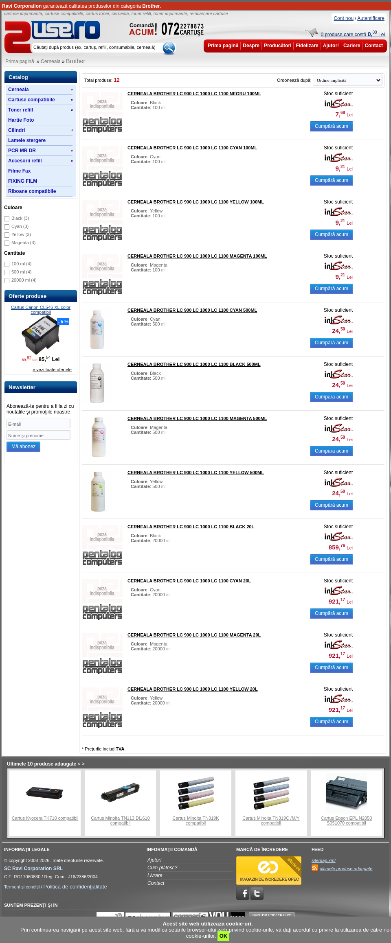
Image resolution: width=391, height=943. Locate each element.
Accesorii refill (25, 161)
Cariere (351, 45)
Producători (277, 45)
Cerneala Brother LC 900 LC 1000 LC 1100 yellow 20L (192, 689)
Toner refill (20, 110)
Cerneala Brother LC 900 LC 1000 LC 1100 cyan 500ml (192, 310)
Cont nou (344, 18)
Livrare (155, 875)
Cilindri (16, 130)
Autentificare (370, 18)
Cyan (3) (20, 226)
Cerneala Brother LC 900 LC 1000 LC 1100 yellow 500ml (195, 472)
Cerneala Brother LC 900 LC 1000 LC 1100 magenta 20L (194, 634)
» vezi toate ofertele (52, 369)
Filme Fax (19, 171)
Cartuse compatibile (31, 100)
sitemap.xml (324, 860)
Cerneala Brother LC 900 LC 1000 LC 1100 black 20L (190, 526)
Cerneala (51, 61)
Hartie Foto (21, 120)
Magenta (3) (23, 242)
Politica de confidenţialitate (75, 887)
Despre (251, 45)
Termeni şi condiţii (22, 886)
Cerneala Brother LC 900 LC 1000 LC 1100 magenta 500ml (197, 418)
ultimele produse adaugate (346, 868)
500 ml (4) (21, 271)
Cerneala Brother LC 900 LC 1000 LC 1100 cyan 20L (189, 580)
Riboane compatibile (32, 191)
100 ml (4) (21, 263)
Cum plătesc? (162, 868)
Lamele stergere (27, 140)
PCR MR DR (22, 150)
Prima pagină (223, 45)
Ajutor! (331, 45)
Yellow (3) (21, 234)
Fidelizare (307, 45)
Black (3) (20, 218)
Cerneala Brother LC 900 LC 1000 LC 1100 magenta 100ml (197, 256)
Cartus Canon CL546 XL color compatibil (40, 310)
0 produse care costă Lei (353, 34)
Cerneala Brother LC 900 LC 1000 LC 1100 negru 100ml (194, 93)
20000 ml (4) (24, 280)
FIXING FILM (22, 181)
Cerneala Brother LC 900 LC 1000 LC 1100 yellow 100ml (195, 201)
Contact (374, 45)
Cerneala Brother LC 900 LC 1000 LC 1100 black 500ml (194, 364)
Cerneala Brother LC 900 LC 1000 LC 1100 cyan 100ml (192, 147)
